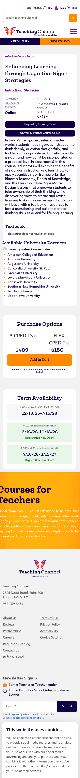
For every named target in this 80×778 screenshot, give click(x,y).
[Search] (73, 18)
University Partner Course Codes (40, 133)
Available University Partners (34, 242)
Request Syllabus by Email (40, 124)
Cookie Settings (51, 637)
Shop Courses (60, 41)
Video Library (20, 41)
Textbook (15, 226)
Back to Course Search (20, 56)
